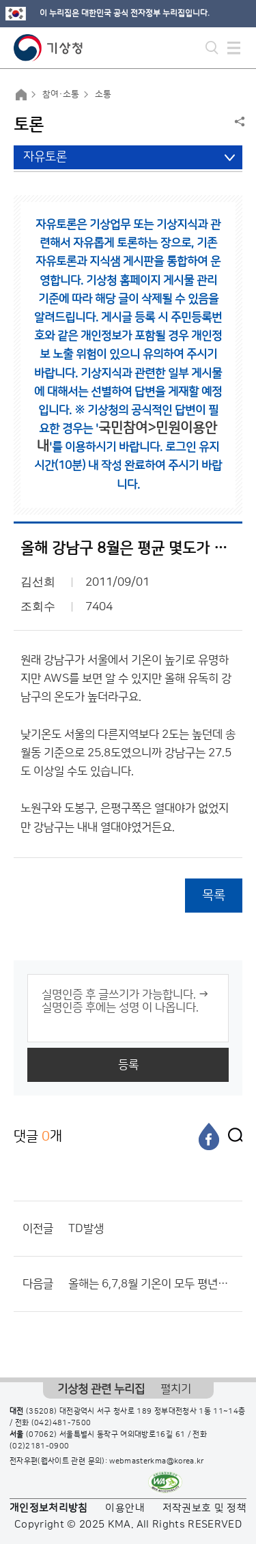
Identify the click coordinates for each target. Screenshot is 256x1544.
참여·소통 (60, 94)
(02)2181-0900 (40, 1446)
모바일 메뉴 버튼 (234, 48)
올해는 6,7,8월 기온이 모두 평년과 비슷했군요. (152, 1284)
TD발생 (86, 1229)
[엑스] (232, 1136)
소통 (103, 94)
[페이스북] (209, 1136)
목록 (213, 895)
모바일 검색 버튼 (212, 48)
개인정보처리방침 (49, 1508)
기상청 (48, 47)
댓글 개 (38, 1136)
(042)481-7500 (61, 1423)
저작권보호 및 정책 (204, 1508)
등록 (128, 1065)
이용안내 (124, 1508)
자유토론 (45, 157)
